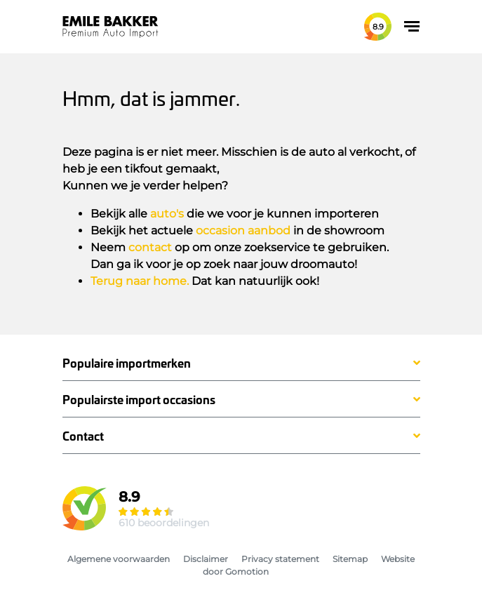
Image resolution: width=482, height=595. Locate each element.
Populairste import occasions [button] (138, 399)
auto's (167, 213)
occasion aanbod (243, 230)
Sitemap (350, 559)
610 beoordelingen (164, 522)
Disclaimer (205, 559)
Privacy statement (280, 559)
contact (150, 247)
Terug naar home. (140, 281)
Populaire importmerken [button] (126, 363)
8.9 (378, 27)
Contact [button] (83, 436)
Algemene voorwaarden (118, 559)
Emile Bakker (110, 27)
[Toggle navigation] (411, 26)
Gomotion (247, 571)
